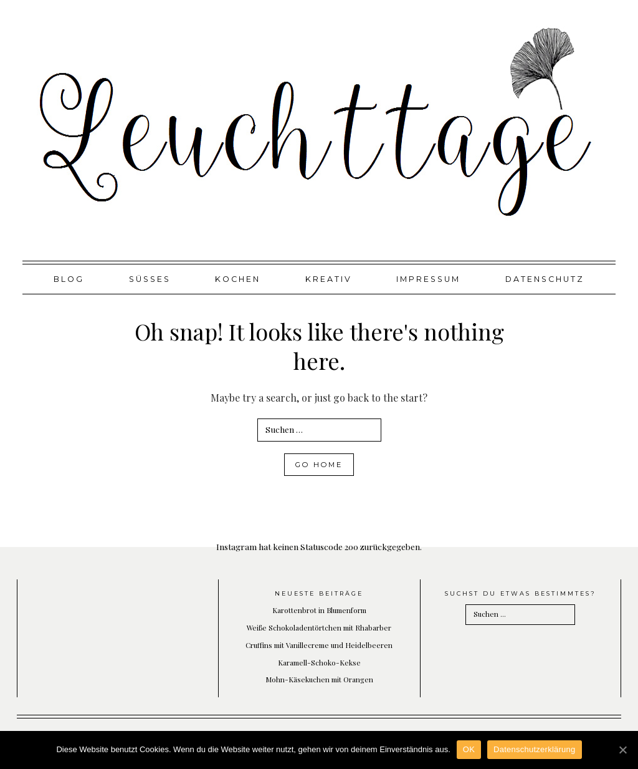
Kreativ (328, 279)
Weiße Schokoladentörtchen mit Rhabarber (319, 627)
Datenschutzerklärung (534, 749)
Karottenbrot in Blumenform (319, 610)
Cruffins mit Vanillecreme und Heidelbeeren (319, 645)
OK (469, 749)
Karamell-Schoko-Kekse (319, 662)
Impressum (428, 279)
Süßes (150, 279)
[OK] (622, 749)
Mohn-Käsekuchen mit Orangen (319, 679)
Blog (69, 279)
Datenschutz (544, 279)
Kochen (237, 279)
